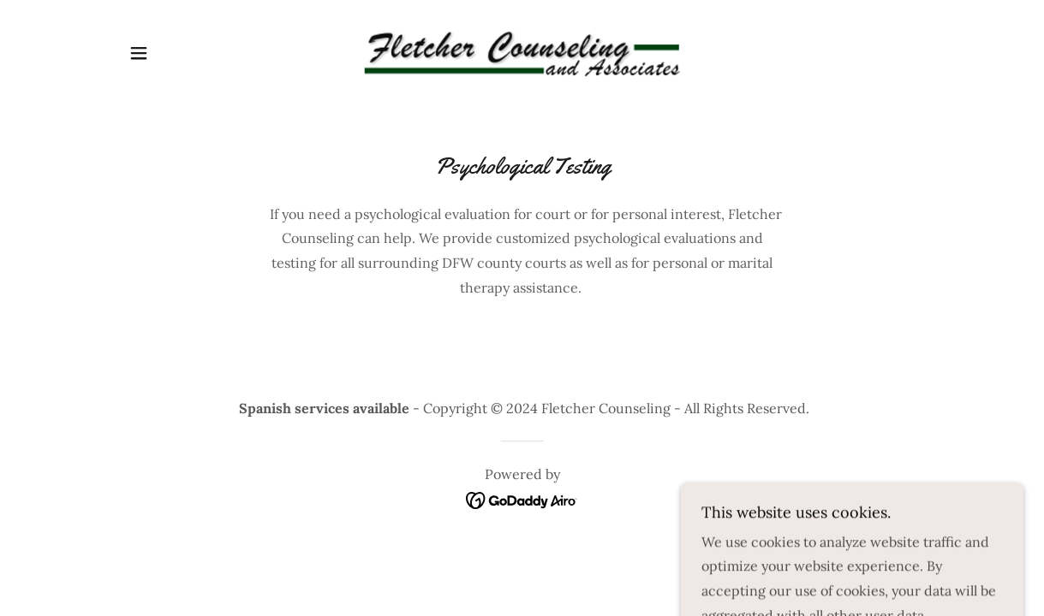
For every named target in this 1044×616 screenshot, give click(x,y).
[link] (521, 51)
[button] (139, 53)
